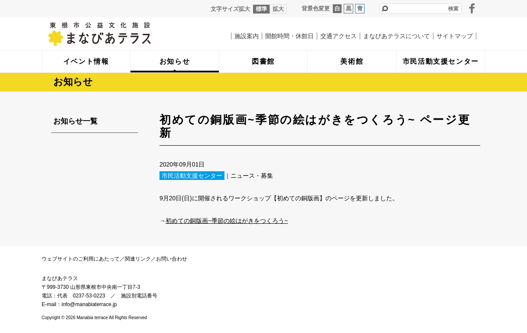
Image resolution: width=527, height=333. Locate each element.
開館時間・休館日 (289, 36)
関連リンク (138, 259)
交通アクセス (338, 36)
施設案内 (246, 36)
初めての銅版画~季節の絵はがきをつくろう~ (227, 220)
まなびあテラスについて (396, 36)
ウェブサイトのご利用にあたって (81, 259)
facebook (471, 8)
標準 (261, 9)
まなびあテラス (117, 33)
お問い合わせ (171, 259)
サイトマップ (454, 36)
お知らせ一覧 (75, 121)
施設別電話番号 (139, 296)
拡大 (278, 9)
